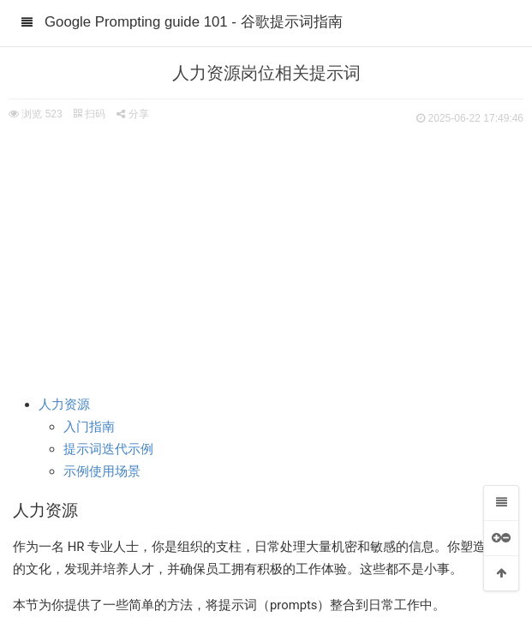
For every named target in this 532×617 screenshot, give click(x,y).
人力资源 (64, 404)
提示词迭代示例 (108, 449)
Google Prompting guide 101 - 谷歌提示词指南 (194, 22)
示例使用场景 (101, 471)
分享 (132, 114)
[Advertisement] (266, 257)
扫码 (89, 114)
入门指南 (89, 426)
